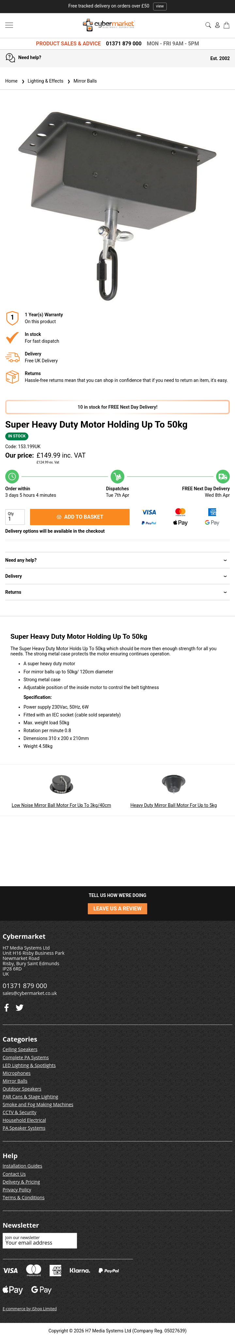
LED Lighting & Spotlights (29, 1065)
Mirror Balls (81, 81)
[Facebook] (20, 1006)
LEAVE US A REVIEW (117, 908)
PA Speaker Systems (24, 1128)
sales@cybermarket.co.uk (30, 993)
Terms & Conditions (24, 1197)
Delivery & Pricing (21, 1182)
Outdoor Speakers (22, 1089)
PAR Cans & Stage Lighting (30, 1096)
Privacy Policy (17, 1190)
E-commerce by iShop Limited (30, 1309)
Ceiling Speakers (20, 1049)
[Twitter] (6, 1006)
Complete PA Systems (26, 1057)
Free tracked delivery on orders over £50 (117, 5)
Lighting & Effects (42, 81)
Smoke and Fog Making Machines (38, 1104)
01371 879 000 (124, 43)
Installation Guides (22, 1166)
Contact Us (14, 1174)
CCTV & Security (19, 1112)
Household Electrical (24, 1120)
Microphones (17, 1073)
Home (11, 81)
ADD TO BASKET (79, 517)
